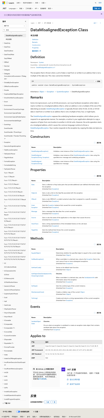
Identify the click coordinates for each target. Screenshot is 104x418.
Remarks (35, 42)
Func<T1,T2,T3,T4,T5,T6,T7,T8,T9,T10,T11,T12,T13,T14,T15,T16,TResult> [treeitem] (15, 258)
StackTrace (34, 224)
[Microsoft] (4, 2)
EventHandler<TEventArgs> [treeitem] (13, 132)
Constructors (36, 45)
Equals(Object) (36, 253)
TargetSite (34, 230)
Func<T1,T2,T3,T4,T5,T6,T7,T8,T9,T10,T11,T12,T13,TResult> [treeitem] (15, 239)
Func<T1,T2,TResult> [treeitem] (10, 180)
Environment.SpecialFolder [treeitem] (12, 113)
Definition (35, 39)
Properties (35, 48)
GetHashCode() (36, 267)
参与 (28, 417)
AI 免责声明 (5, 417)
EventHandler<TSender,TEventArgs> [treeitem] (15, 137)
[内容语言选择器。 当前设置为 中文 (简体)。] (7, 411)
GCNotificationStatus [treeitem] (11, 282)
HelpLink (34, 193)
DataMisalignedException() (39, 151)
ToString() (34, 298)
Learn (32, 23)
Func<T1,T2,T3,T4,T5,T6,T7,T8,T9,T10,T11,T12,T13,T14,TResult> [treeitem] (15, 245)
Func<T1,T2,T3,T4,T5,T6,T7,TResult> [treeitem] (15, 200)
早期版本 (15, 417)
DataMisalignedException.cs (45, 67)
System (41, 62)
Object (41, 91)
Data (32, 184)
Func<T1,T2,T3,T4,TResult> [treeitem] (12, 188)
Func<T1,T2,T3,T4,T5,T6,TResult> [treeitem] (14, 196)
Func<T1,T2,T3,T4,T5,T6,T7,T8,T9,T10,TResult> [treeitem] (15, 220)
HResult (33, 199)
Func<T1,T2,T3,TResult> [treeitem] (11, 184)
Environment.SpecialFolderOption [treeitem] (15, 117)
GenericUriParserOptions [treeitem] (12, 290)
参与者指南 (42, 379)
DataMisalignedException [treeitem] (14, 35)
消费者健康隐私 (44, 417)
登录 (100, 3)
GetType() (34, 286)
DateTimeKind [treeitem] (8, 51)
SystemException (63, 91)
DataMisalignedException (55, 109)
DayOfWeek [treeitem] (8, 58)
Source (33, 218)
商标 (63, 417)
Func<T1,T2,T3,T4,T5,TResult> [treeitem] (13, 192)
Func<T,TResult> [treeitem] (9, 177)
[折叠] (25, 21)
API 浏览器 (47, 23)
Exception (50, 91)
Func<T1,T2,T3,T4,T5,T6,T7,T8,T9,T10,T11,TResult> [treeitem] (15, 226)
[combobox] (14, 25)
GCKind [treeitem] (6, 275)
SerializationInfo (89, 277)
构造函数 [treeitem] (9, 39)
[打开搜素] (96, 3)
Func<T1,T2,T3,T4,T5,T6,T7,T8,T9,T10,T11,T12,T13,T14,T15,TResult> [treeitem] (15, 251)
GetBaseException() (37, 259)
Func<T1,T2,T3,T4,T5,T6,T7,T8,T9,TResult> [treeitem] (15, 213)
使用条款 (57, 417)
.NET (39, 23)
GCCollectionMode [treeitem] (10, 267)
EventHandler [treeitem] (8, 128)
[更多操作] (100, 23)
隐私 (34, 417)
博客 (21, 417)
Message (34, 211)
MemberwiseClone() (37, 292)
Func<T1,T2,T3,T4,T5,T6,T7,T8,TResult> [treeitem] (15, 207)
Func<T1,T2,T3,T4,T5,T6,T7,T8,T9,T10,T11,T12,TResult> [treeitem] (15, 232)
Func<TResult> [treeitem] (9, 173)
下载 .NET (97, 8)
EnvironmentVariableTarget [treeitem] (12, 121)
